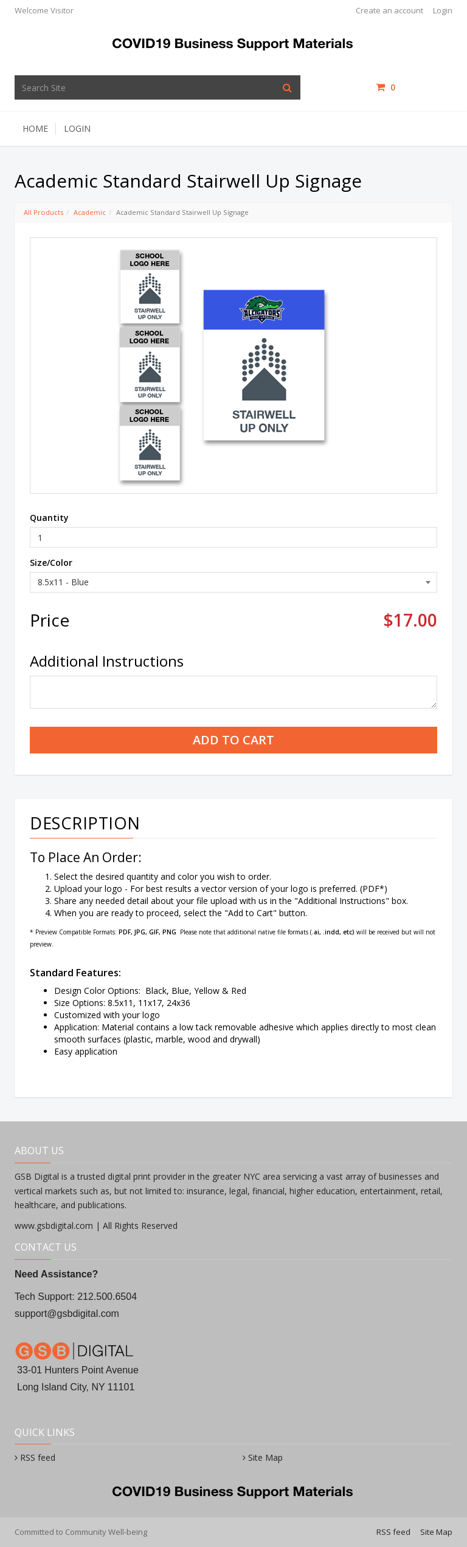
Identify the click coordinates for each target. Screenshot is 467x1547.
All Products (43, 212)
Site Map (265, 1457)
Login (442, 10)
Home (35, 128)
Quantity (49, 517)
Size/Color (51, 562)
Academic (90, 212)
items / (414, 87)
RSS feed (37, 1457)
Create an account (389, 10)
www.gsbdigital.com (55, 1225)
